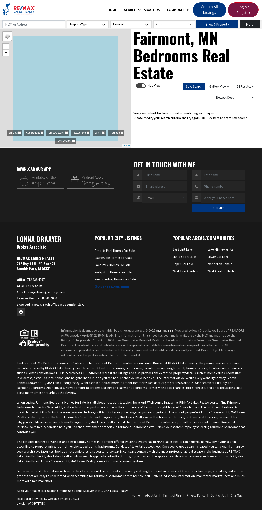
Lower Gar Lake (218, 257)
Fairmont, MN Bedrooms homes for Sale (51, 363)
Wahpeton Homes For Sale (113, 272)
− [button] (6, 53)
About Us (152, 10)
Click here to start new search (226, 118)
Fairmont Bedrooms (224, 427)
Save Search (194, 86)
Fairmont (23, 388)
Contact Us (218, 495)
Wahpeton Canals (219, 264)
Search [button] (130, 10)
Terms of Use (172, 495)
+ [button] (6, 47)
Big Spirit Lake (182, 249)
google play (137, 456)
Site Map (237, 495)
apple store (165, 456)
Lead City (69, 499)
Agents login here (112, 286)
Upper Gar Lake (183, 264)
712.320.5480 (29, 286)
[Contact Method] (164, 198)
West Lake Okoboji (185, 271)
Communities (178, 10)
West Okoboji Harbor (222, 271)
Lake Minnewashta (220, 249)
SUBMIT (218, 208)
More (249, 24)
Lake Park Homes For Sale (113, 265)
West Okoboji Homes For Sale (115, 279)
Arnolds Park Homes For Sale (115, 250)
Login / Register (243, 9)
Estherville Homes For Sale (113, 258)
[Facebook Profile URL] (21, 312)
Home (112, 10)
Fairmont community (120, 471)
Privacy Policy (195, 495)
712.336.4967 (31, 279)
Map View (153, 85)
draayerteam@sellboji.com (41, 292)
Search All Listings (209, 9)
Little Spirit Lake (184, 257)
